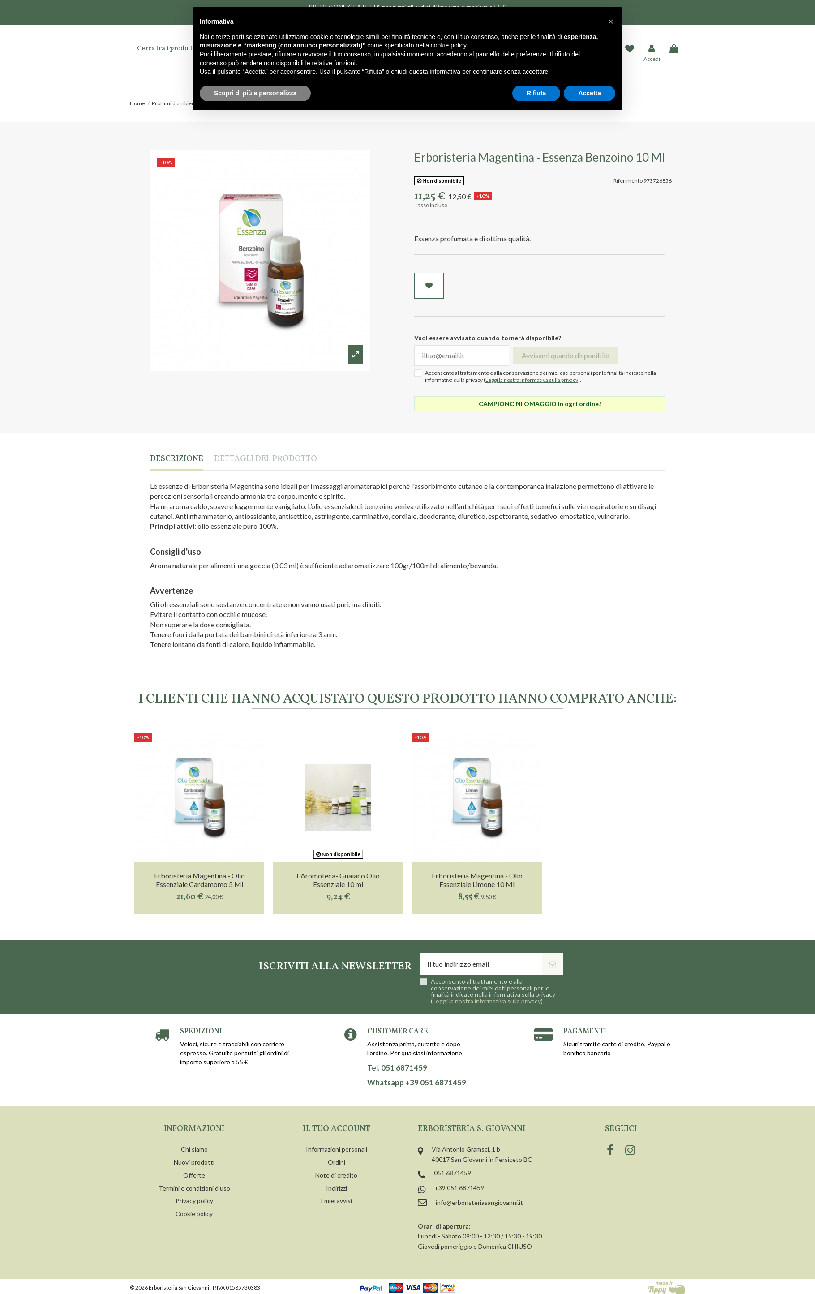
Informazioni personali (336, 1149)
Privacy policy (194, 1200)
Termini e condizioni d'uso (194, 1188)
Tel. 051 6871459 (397, 1067)
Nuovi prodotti (194, 1162)
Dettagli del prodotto (265, 459)
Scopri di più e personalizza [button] (255, 93)
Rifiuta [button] (536, 93)
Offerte (194, 1175)
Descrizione (176, 459)
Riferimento (628, 180)
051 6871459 (452, 1173)
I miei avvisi (336, 1200)
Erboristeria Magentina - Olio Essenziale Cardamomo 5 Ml (199, 879)
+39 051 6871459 (459, 1187)
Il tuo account (336, 1129)
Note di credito (336, 1175)
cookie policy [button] (448, 45)
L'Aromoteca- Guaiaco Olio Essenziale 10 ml (338, 879)
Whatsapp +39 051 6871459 (416, 1082)
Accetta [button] (589, 93)
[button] (611, 21)
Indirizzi (336, 1188)
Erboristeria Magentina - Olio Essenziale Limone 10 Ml (477, 879)
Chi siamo (194, 1149)
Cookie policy (194, 1213)
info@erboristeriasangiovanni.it (479, 1202)
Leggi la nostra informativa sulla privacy (531, 380)
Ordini (336, 1162)
